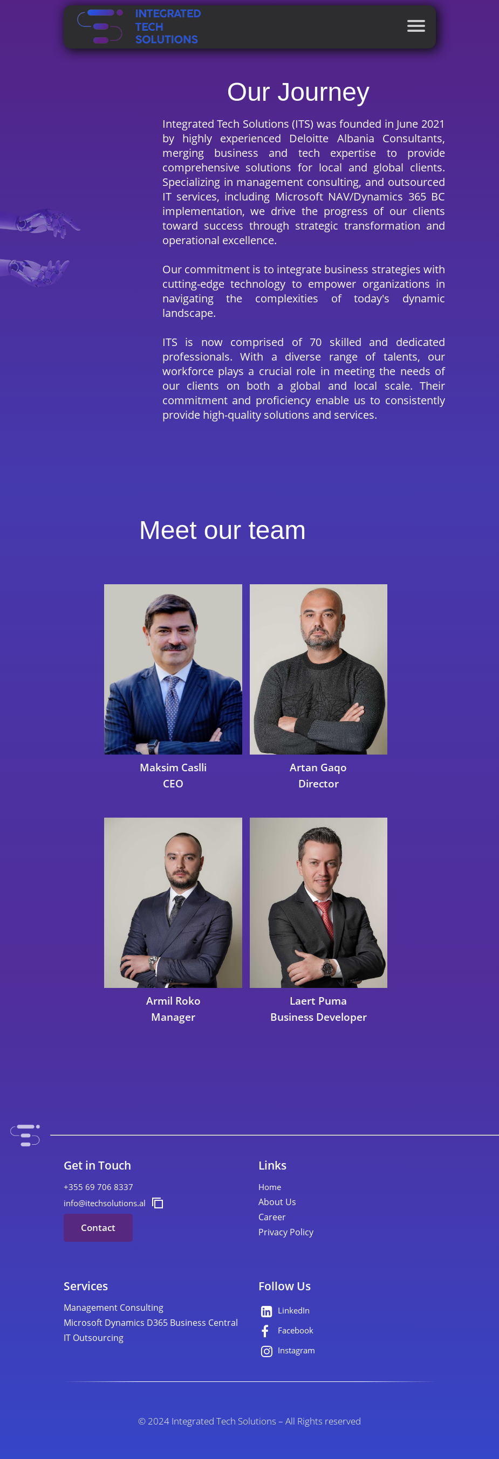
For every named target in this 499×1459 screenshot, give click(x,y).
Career (272, 1217)
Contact (98, 1227)
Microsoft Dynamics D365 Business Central (151, 1322)
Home (269, 1186)
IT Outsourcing (94, 1337)
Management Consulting (113, 1307)
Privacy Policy (285, 1232)
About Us (277, 1202)
